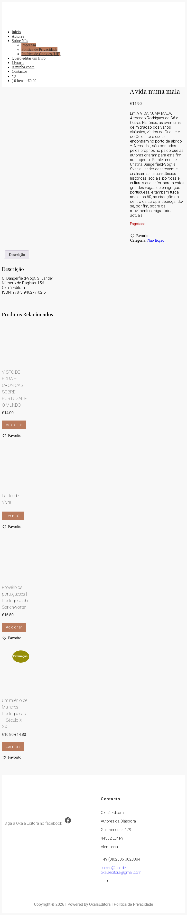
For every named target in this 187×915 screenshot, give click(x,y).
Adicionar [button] (14, 424)
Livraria (18, 63)
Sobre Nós (20, 41)
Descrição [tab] (17, 255)
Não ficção (155, 240)
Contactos (19, 71)
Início (16, 32)
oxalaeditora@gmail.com (121, 872)
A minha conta (23, 67)
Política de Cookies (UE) (40, 54)
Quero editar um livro (29, 58)
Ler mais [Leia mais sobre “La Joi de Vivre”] (13, 516)
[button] (139, 235)
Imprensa (28, 45)
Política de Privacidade (39, 49)
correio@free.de (113, 867)
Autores (18, 36)
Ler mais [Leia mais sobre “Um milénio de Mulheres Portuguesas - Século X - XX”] (13, 746)
